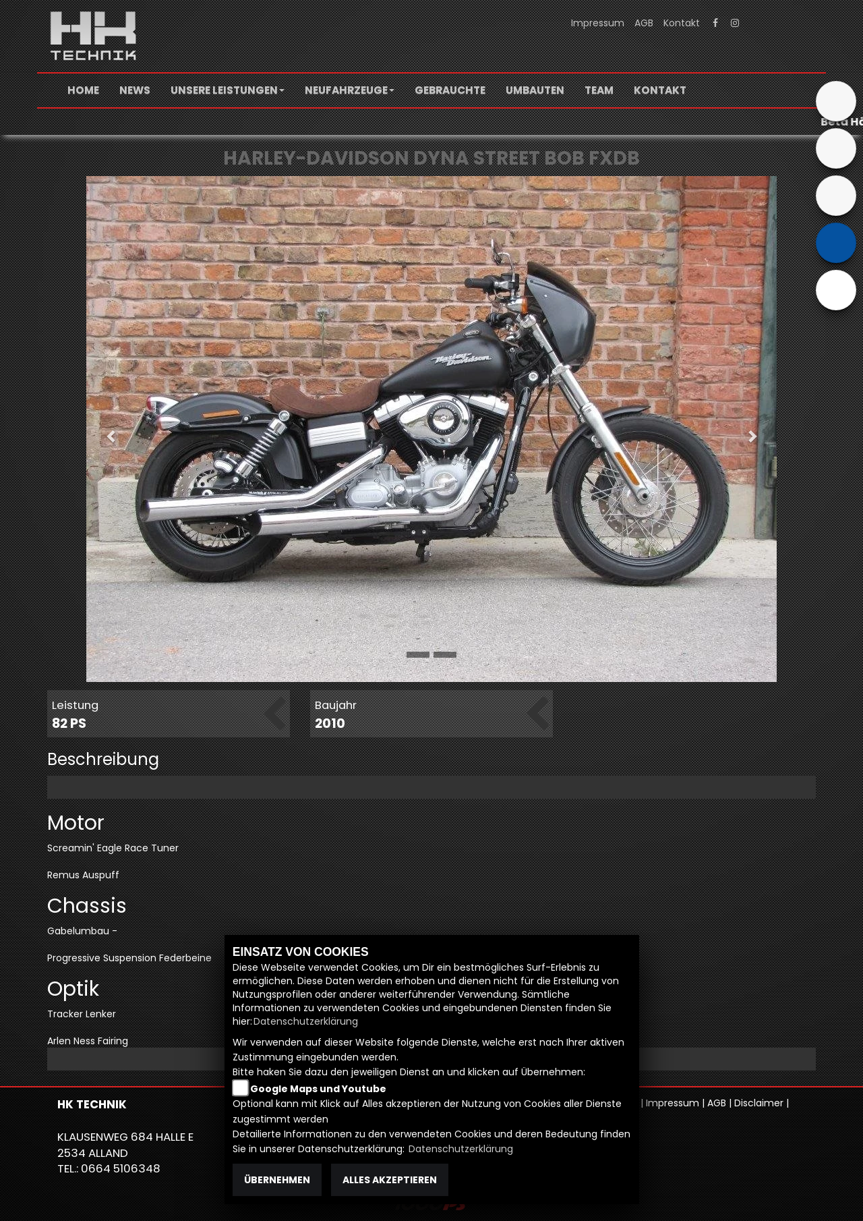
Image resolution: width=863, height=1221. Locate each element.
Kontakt (681, 23)
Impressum (597, 23)
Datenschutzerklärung (306, 1021)
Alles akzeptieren (390, 1180)
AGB (643, 23)
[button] (227, 90)
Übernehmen (277, 1180)
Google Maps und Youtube (318, 1089)
